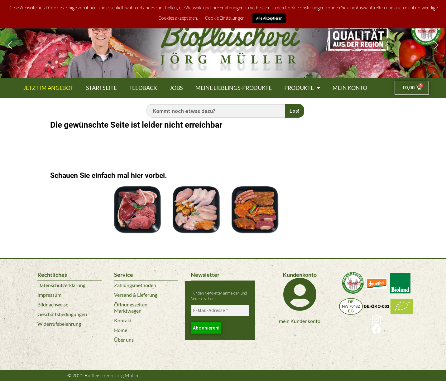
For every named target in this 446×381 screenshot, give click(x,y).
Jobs (176, 87)
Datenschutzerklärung (61, 285)
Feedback (143, 87)
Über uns (124, 340)
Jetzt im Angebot (48, 87)
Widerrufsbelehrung (59, 324)
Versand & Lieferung (135, 295)
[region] (223, 45)
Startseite (101, 87)
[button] (10, 45)
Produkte (302, 88)
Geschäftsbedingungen (62, 314)
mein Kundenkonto (299, 321)
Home (120, 330)
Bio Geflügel (195, 242)
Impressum (49, 295)
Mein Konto (350, 87)
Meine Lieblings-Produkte (233, 87)
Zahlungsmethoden (135, 285)
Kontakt (123, 320)
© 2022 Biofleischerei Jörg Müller (103, 375)
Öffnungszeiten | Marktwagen (132, 307)
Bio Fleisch (137, 242)
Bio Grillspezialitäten (255, 242)
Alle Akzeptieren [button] (269, 18)
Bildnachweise (52, 304)
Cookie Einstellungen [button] (225, 18)
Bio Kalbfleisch (313, 195)
